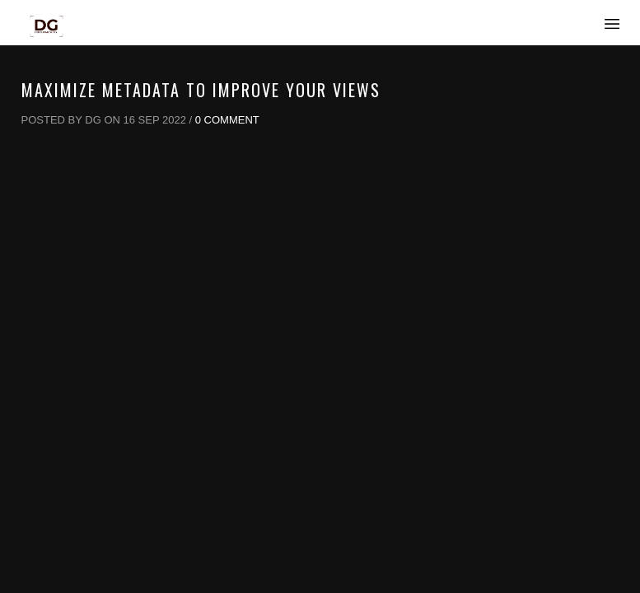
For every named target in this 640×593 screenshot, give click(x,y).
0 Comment (227, 120)
